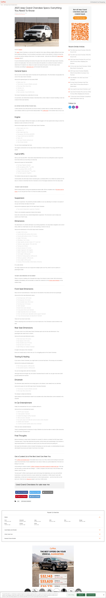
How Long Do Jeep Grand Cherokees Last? (80, 89)
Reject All (81, 594)
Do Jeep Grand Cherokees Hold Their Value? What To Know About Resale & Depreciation (79, 84)
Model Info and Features (20, 14)
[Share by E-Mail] (47, 492)
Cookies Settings (71, 594)
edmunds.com (30, 67)
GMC (52, 521)
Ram (67, 521)
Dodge (82, 521)
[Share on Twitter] (35, 492)
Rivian (36, 524)
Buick (7, 524)
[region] (53, 595)
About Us (29, 479)
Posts (2, 4)
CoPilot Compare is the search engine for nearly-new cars (44, 466)
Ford (7, 521)
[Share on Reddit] (34, 496)
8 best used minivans (54, 280)
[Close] (103, 594)
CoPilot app (45, 110)
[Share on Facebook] (21, 492)
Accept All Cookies (91, 594)
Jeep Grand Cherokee (26, 501)
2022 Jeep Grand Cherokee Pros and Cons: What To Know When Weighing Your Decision (80, 61)
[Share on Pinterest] (21, 496)
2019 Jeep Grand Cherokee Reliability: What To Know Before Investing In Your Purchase (79, 73)
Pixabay (20, 49)
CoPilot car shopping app (23, 459)
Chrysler (22, 524)
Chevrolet (22, 521)
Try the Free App (80, 18)
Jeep (18, 52)
